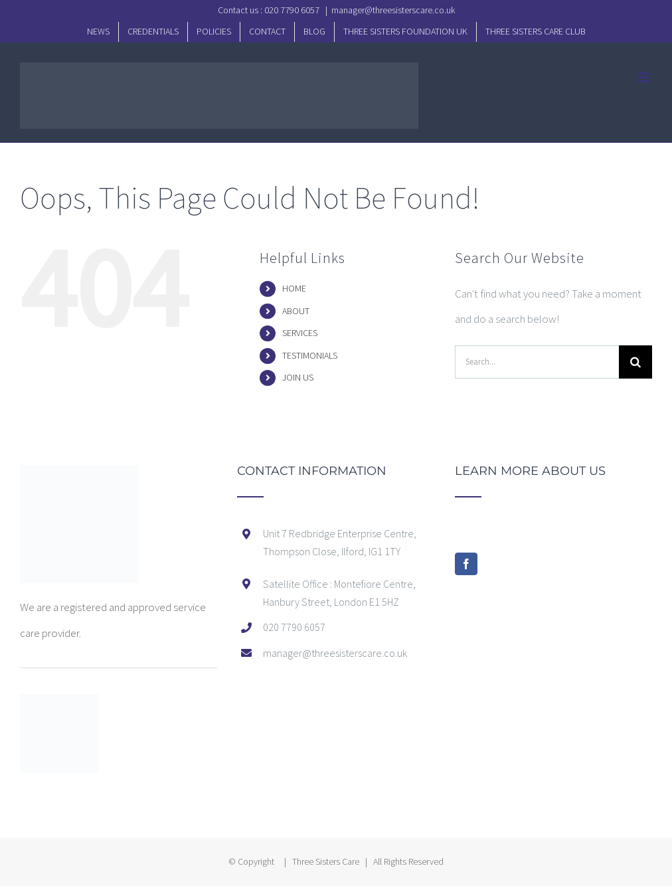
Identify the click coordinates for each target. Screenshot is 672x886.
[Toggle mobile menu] (645, 77)
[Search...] (537, 362)
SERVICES (299, 333)
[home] (79, 477)
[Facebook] (466, 564)
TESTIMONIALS (309, 355)
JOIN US (297, 377)
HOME (294, 288)
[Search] (635, 362)
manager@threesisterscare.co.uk (393, 10)
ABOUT (295, 311)
